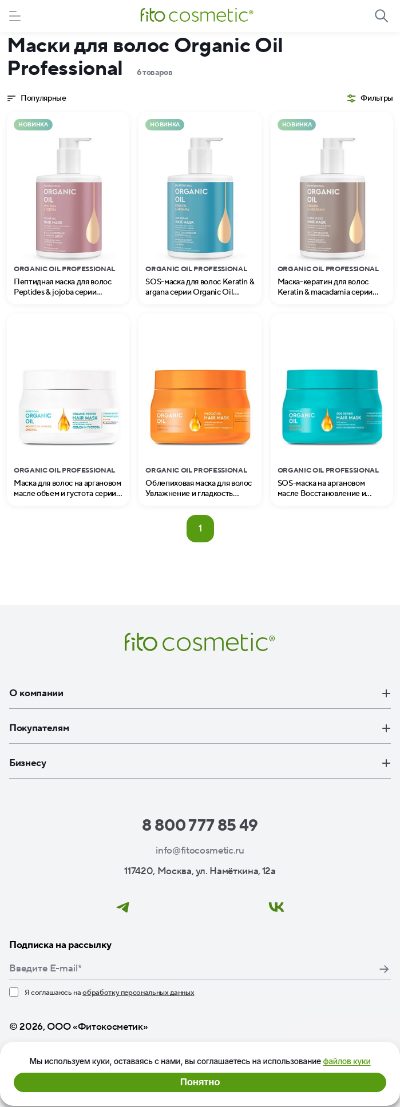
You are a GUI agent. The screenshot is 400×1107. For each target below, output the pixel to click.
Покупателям (200, 728)
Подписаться (384, 969)
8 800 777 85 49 (200, 825)
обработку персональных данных (138, 992)
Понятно (200, 1082)
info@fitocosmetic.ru (200, 850)
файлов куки (346, 1061)
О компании (200, 693)
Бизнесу (200, 763)
